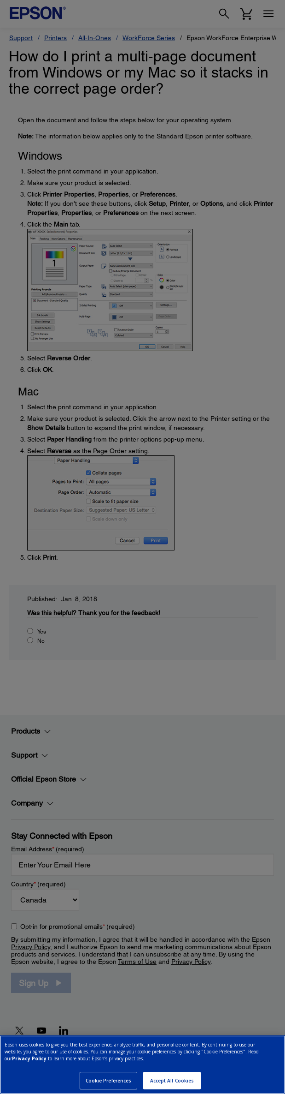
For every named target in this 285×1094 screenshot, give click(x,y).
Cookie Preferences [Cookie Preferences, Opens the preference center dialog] (109, 1080)
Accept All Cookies (172, 1080)
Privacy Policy (29, 1058)
